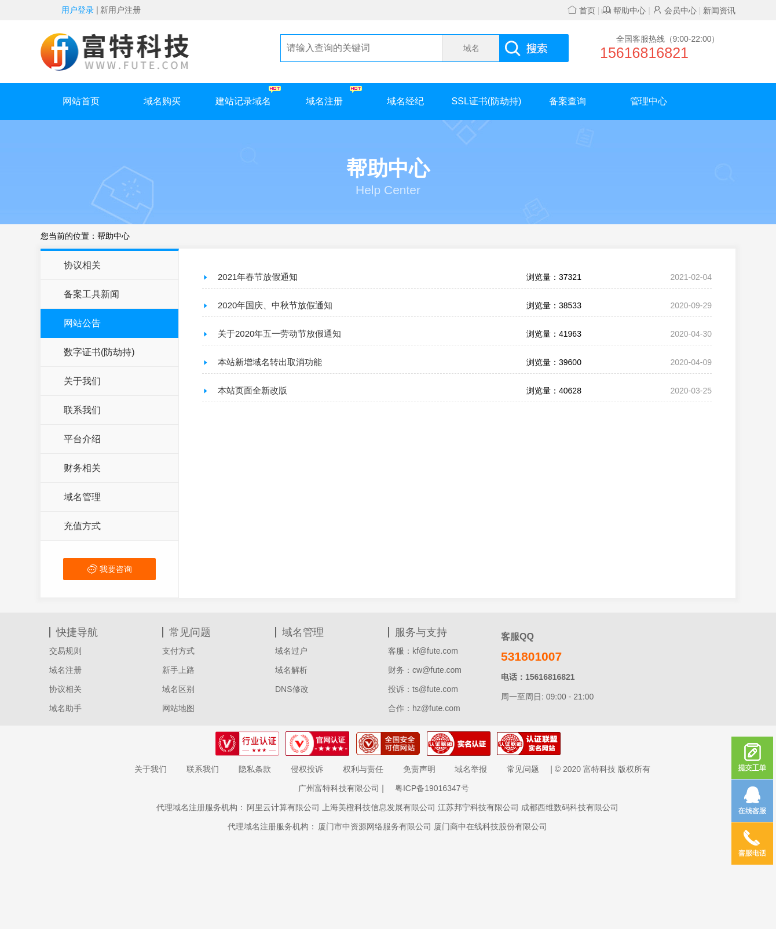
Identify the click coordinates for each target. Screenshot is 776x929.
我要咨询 (109, 569)
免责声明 (419, 769)
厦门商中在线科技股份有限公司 (490, 826)
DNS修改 (292, 689)
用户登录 (77, 9)
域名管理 (82, 497)
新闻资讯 (719, 10)
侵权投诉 (307, 769)
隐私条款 (255, 769)
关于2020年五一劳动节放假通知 (279, 333)
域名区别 (178, 689)
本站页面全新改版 (252, 390)
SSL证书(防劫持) (487, 101)
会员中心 (675, 10)
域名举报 (471, 769)
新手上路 (178, 670)
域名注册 (334, 96)
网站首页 (81, 101)
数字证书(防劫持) (99, 352)
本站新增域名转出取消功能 (270, 362)
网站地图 (178, 708)
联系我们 (82, 410)
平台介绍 (82, 439)
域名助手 (65, 708)
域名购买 (162, 101)
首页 (581, 10)
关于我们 (82, 381)
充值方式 (82, 526)
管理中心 (648, 101)
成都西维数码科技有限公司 (569, 807)
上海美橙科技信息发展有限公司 (378, 807)
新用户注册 (120, 9)
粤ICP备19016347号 (432, 788)
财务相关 (82, 468)
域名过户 (291, 650)
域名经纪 (405, 101)
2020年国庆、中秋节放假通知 (275, 305)
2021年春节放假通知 (258, 277)
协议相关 (82, 265)
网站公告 (82, 323)
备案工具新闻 (91, 294)
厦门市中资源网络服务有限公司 (374, 826)
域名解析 (291, 670)
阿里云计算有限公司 (283, 807)
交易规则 (65, 650)
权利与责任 (363, 769)
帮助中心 (624, 10)
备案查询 (567, 101)
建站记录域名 (248, 96)
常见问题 (523, 769)
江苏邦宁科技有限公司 (478, 807)
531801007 (531, 656)
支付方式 (178, 650)
